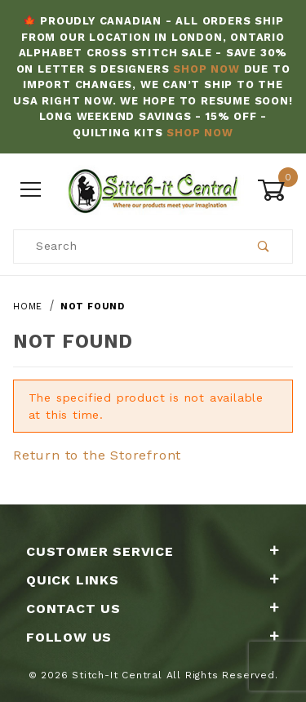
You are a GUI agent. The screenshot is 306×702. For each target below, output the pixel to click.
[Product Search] (125, 246)
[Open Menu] (31, 190)
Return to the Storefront (97, 455)
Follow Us (153, 637)
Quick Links (153, 580)
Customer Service (153, 551)
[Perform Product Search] (264, 246)
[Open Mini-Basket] (275, 190)
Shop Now (206, 69)
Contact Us (153, 608)
